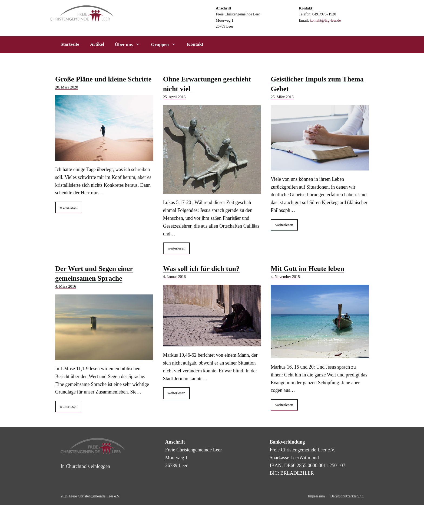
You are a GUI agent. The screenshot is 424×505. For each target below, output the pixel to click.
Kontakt (195, 44)
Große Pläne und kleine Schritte (103, 79)
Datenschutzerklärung (346, 496)
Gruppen (166, 44)
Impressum (316, 496)
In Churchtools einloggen (85, 466)
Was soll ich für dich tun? (201, 269)
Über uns (130, 44)
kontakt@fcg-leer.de (325, 20)
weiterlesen (69, 207)
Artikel (97, 44)
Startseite (70, 44)
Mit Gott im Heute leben (307, 269)
